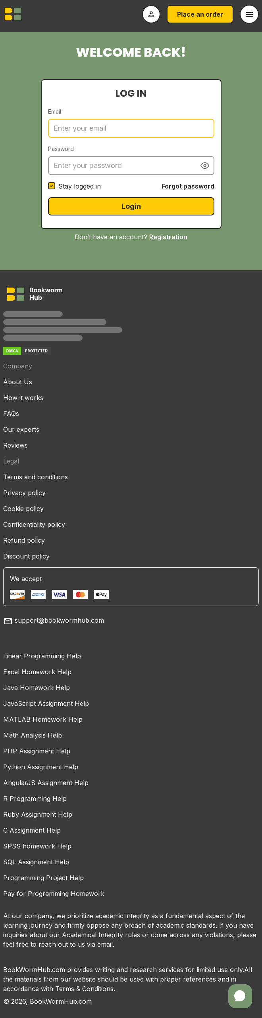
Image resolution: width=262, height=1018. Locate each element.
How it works (23, 398)
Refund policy (24, 540)
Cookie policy (23, 509)
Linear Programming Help (42, 656)
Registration (168, 237)
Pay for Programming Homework (53, 894)
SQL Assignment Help (36, 862)
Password (61, 148)
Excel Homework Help (37, 672)
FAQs (11, 413)
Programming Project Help (43, 878)
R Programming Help (35, 799)
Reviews (15, 445)
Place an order (200, 14)
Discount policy (26, 556)
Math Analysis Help (32, 735)
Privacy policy (24, 493)
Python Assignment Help (40, 767)
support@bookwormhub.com (53, 620)
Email (54, 111)
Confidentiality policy (34, 524)
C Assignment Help (32, 830)
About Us (17, 382)
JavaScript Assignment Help (46, 703)
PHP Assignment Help (36, 751)
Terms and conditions (35, 477)
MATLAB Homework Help (43, 719)
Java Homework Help (36, 688)
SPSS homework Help (37, 846)
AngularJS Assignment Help (46, 783)
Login (131, 206)
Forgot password (188, 186)
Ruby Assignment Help (37, 814)
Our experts (21, 429)
